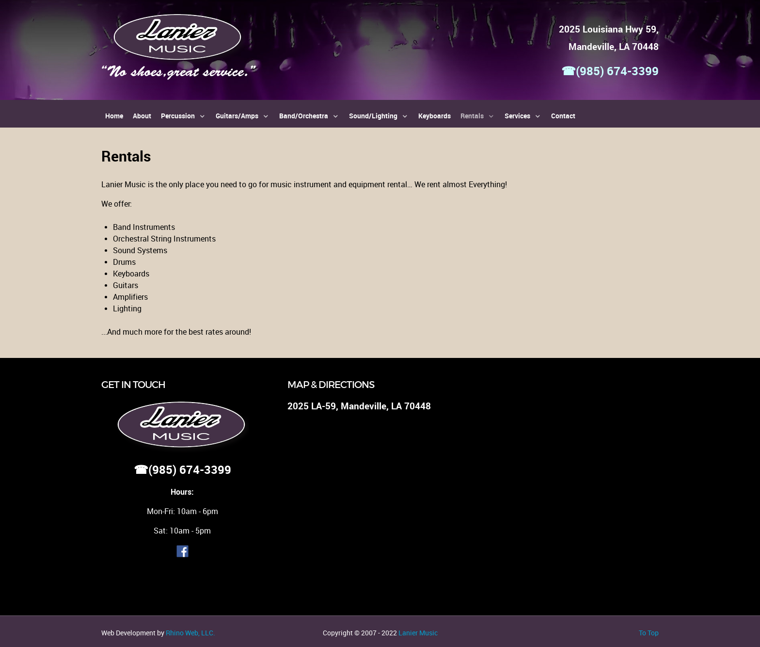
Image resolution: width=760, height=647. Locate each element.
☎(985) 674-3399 (610, 71)
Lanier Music (418, 633)
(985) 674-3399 (189, 470)
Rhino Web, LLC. (190, 633)
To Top (649, 633)
